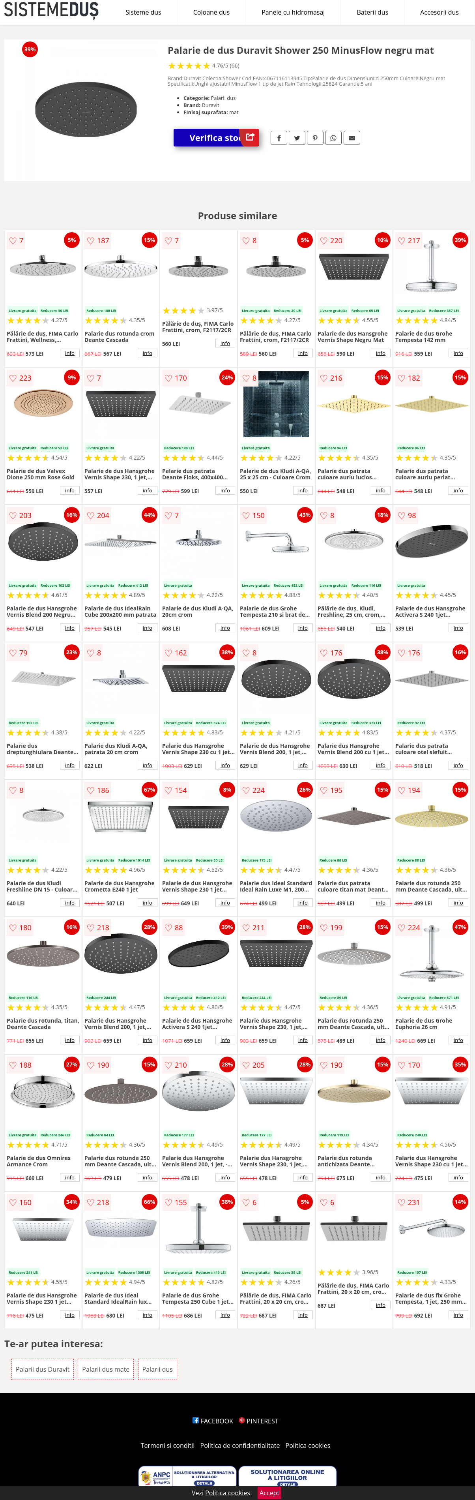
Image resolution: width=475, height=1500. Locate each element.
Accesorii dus (439, 12)
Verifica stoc (224, 137)
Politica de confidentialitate (240, 1445)
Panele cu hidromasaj (293, 12)
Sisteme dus (143, 12)
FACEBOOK (213, 1421)
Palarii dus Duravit (42, 1369)
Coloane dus (211, 12)
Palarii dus (157, 1369)
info (70, 353)
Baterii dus (372, 12)
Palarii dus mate (105, 1369)
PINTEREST (258, 1421)
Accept (269, 1493)
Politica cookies (308, 1445)
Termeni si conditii (168, 1445)
